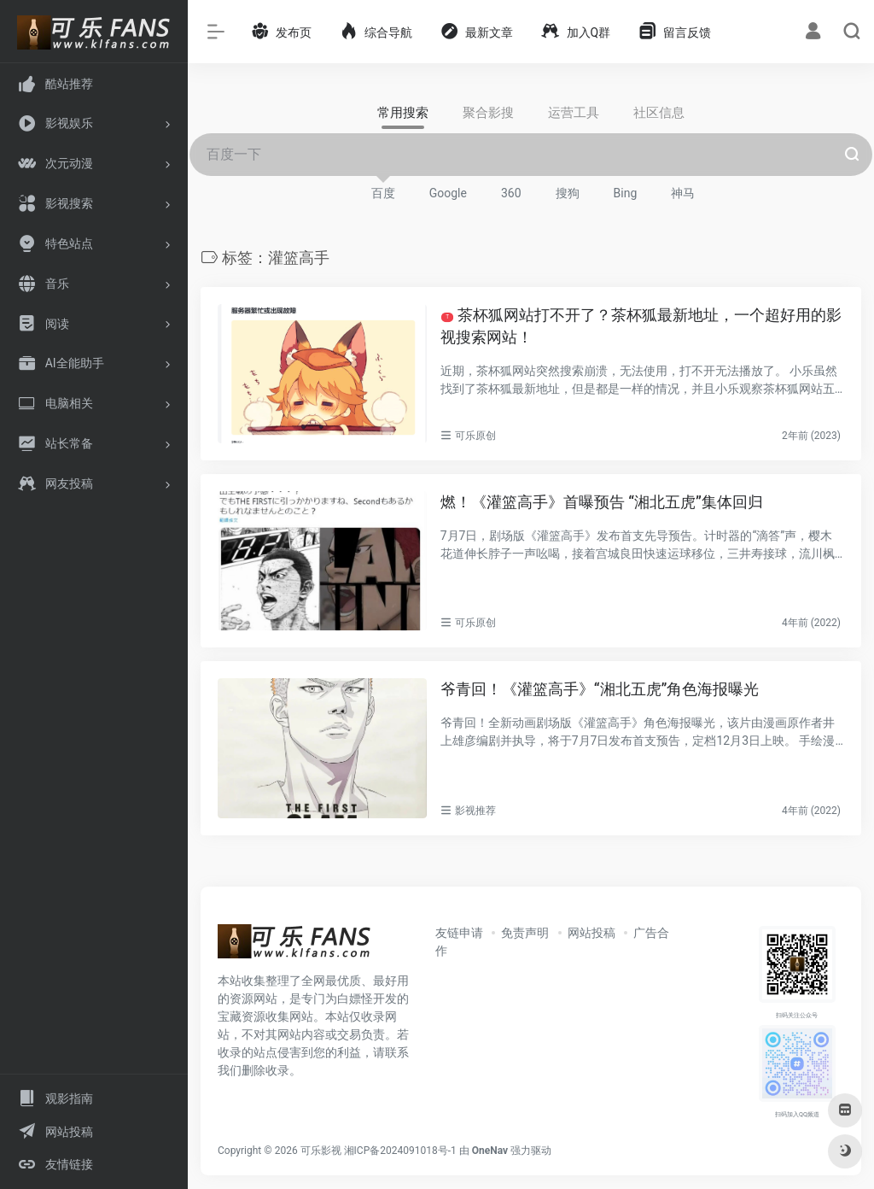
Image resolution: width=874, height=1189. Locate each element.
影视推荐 (475, 811)
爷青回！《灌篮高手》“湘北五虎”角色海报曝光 (600, 689)
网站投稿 (591, 933)
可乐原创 (475, 436)
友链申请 (459, 933)
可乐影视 (320, 1151)
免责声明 (525, 933)
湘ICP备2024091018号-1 (400, 1151)
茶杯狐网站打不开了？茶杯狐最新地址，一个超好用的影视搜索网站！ (641, 326)
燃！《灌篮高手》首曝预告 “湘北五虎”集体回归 (601, 502)
